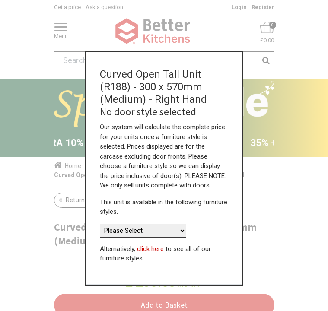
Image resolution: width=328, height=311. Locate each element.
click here (150, 249)
